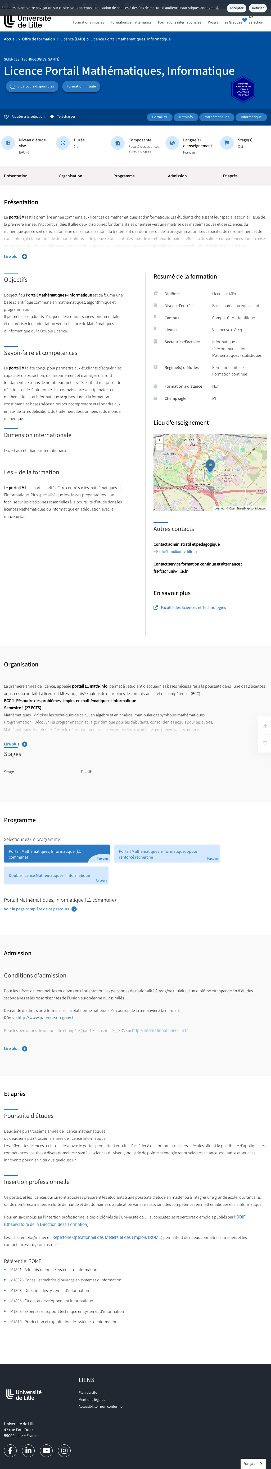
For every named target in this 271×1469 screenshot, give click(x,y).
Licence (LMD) (72, 39)
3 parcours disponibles (32, 86)
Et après (230, 176)
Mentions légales (92, 1399)
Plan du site (88, 1392)
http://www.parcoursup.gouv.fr (46, 1018)
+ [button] (159, 440)
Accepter (236, 8)
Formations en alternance (131, 22)
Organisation (70, 176)
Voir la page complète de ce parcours (36, 909)
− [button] (159, 447)
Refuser (258, 8)
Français (249, 1463)
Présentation (16, 176)
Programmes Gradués (225, 22)
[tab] (57, 854)
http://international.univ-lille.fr (160, 1030)
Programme (124, 176)
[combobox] (253, 1464)
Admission (177, 176)
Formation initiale (81, 86)
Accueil (10, 39)
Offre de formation (38, 39)
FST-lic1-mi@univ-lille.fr (175, 551)
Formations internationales (179, 22)
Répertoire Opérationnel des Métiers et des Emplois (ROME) (107, 1237)
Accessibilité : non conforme (101, 1406)
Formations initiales (88, 22)
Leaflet (219, 508)
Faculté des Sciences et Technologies (189, 607)
